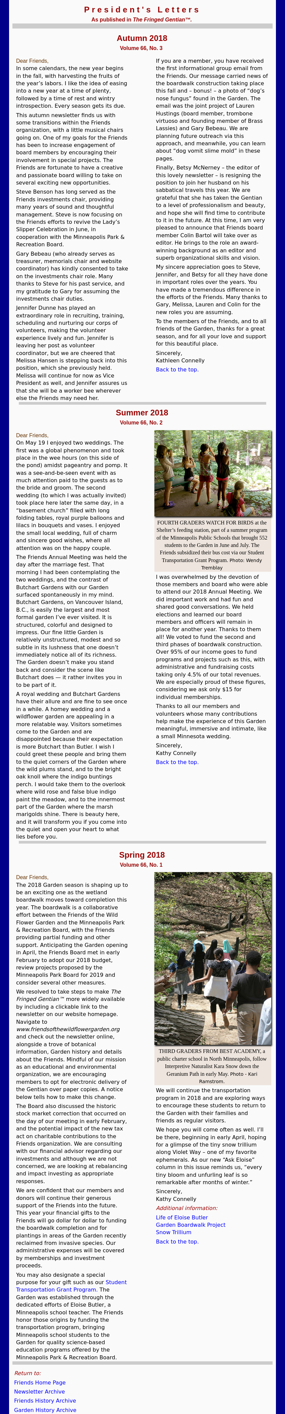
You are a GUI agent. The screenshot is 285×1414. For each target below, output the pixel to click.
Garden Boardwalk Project (191, 1225)
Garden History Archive (45, 1410)
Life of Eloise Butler (182, 1217)
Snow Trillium (174, 1232)
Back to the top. (177, 369)
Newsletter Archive (39, 1391)
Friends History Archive (45, 1401)
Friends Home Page (40, 1382)
